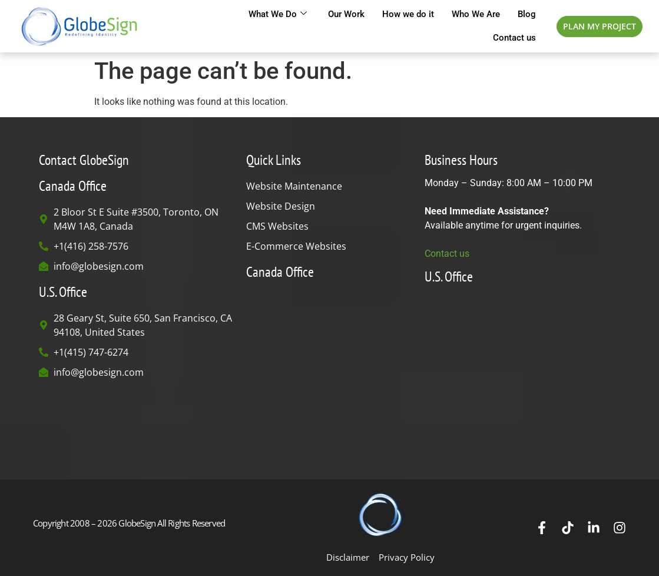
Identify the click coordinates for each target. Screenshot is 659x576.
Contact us (514, 37)
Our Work (346, 14)
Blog (527, 14)
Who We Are (476, 14)
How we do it (408, 14)
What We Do (278, 14)
